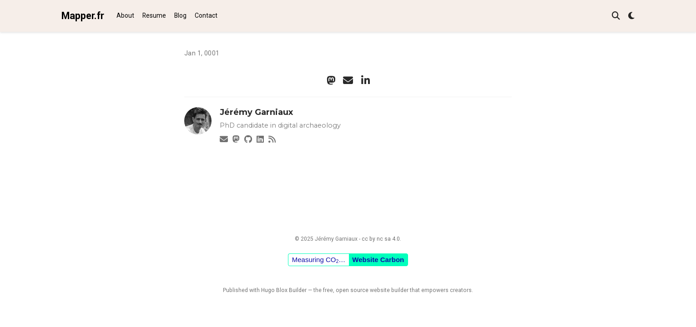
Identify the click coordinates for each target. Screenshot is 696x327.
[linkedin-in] (365, 80)
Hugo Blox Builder (284, 290)
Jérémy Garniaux (256, 112)
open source (352, 290)
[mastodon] (331, 80)
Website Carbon (378, 259)
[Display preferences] (631, 16)
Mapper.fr (82, 15)
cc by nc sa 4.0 (381, 239)
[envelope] (348, 80)
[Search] (616, 16)
